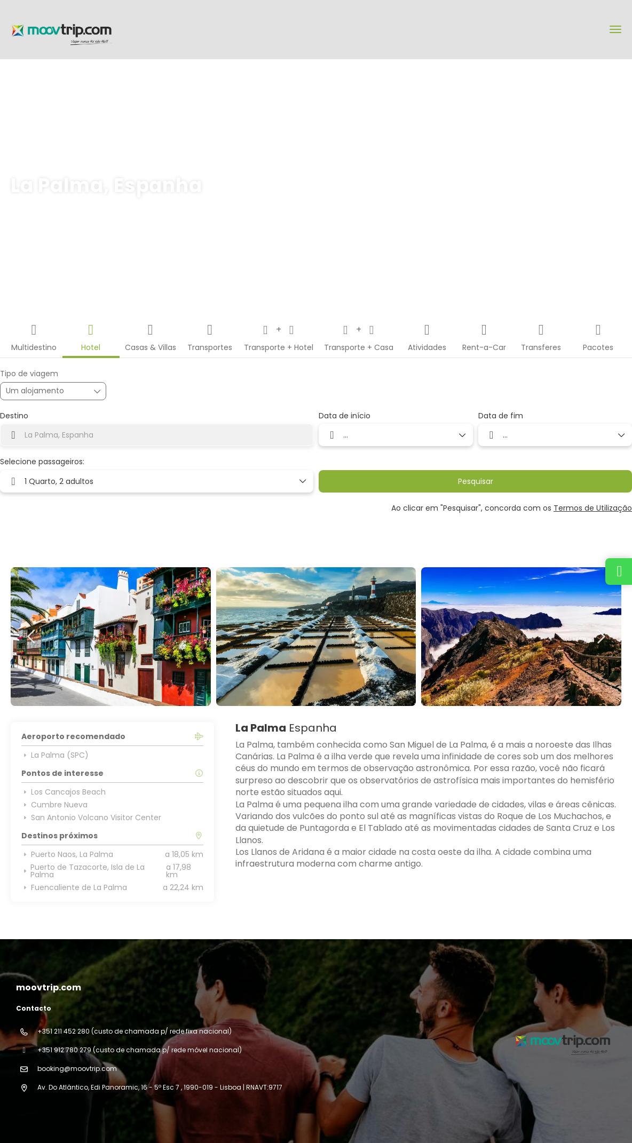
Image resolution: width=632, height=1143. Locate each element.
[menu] (615, 29)
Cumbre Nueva (54, 804)
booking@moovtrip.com (77, 1068)
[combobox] (156, 435)
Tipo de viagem (29, 374)
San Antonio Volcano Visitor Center (91, 817)
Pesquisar (475, 481)
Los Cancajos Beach (63, 792)
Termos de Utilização (593, 508)
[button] (32, 636)
